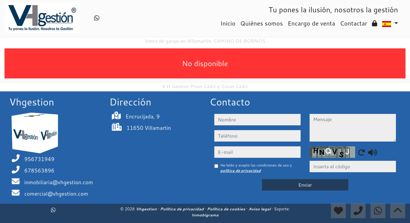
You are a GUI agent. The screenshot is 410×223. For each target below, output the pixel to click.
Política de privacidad (182, 209)
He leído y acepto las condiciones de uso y (256, 168)
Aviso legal (260, 209)
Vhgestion (147, 209)
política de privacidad (240, 170)
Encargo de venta (311, 23)
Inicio (227, 23)
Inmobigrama (205, 215)
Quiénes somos (261, 23)
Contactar (353, 23)
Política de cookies (226, 209)
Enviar (305, 184)
